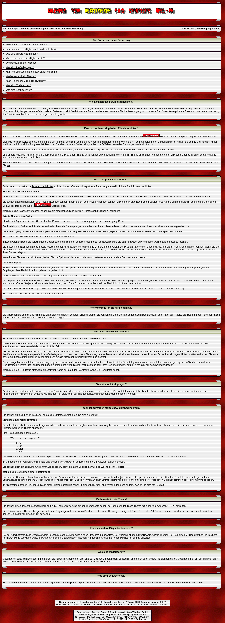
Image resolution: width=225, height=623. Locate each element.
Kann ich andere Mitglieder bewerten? (26, 81)
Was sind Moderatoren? (18, 85)
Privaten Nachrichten (72, 162)
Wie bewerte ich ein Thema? (21, 76)
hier (8, 165)
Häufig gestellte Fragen (34, 28)
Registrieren (213, 28)
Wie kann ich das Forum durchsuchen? (26, 44)
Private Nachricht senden (102, 201)
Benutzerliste (100, 136)
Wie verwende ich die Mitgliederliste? (25, 58)
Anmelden (201, 28)
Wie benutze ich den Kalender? (22, 62)
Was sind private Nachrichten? (22, 53)
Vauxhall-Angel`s (11, 28)
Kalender (44, 338)
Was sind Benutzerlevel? (19, 90)
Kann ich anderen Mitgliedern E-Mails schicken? (31, 49)
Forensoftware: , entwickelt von (112, 612)
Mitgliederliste (14, 314)
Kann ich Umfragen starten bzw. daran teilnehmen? (33, 71)
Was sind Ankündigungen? (20, 67)
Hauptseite (83, 370)
